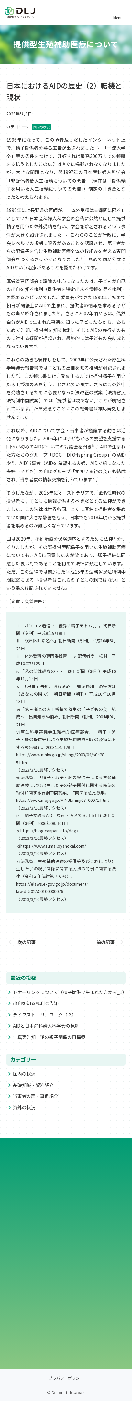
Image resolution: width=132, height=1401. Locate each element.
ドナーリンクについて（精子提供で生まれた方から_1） (70, 992)
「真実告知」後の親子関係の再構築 (49, 1037)
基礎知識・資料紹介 (33, 1085)
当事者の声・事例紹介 (35, 1096)
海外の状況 (24, 1107)
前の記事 (105, 942)
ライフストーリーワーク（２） (44, 1014)
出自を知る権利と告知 (35, 1003)
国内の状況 (24, 1073)
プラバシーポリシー (66, 1378)
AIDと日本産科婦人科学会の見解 (46, 1025)
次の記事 (26, 942)
